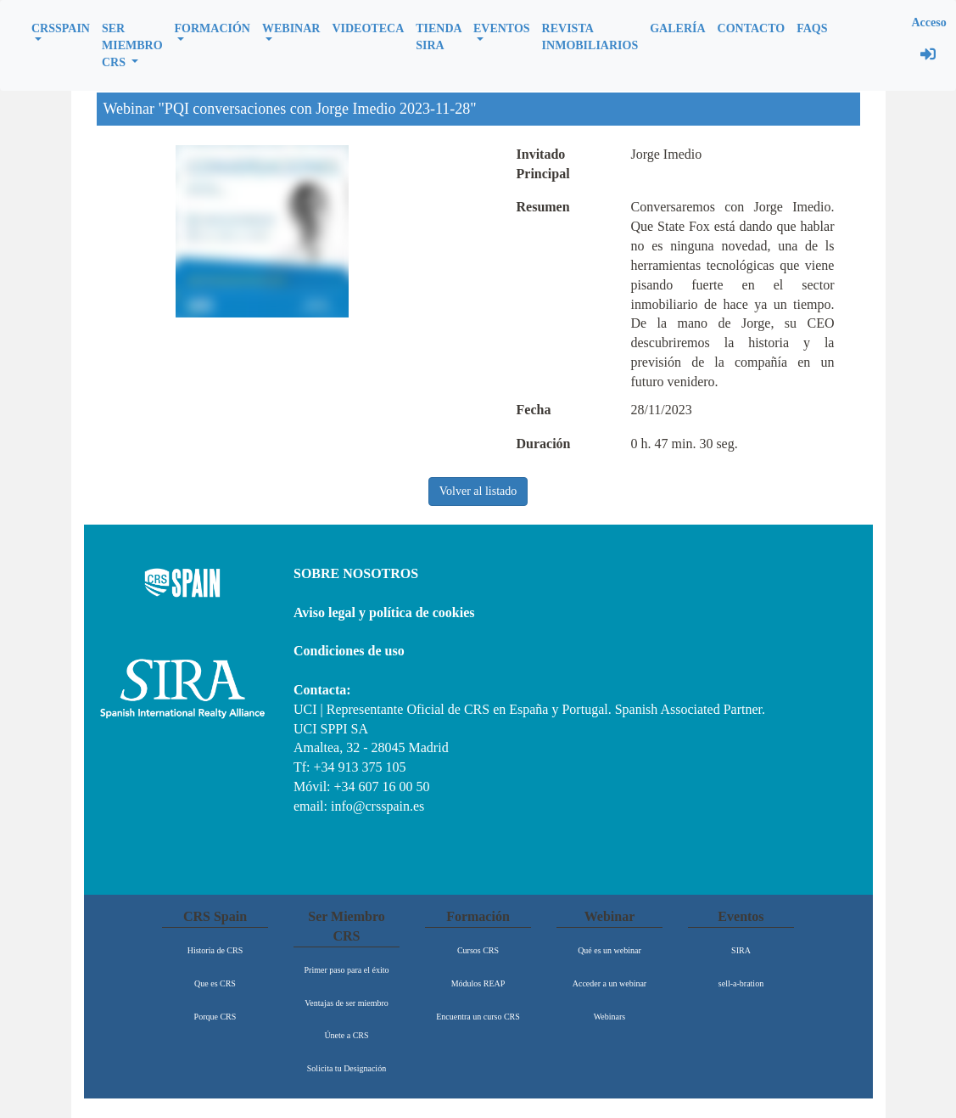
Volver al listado (478, 491)
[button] (60, 30)
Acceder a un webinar (609, 983)
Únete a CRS (346, 1035)
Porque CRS (215, 1016)
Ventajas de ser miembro (347, 1003)
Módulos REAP (478, 983)
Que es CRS (215, 983)
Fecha (534, 409)
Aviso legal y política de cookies (384, 612)
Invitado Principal (543, 164)
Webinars (610, 1016)
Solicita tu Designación (346, 1068)
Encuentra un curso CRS (478, 1016)
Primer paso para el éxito (347, 970)
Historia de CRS (215, 950)
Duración (544, 443)
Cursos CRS (478, 950)
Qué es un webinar (609, 950)
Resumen (543, 206)
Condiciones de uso (349, 650)
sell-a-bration (740, 983)
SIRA (741, 950)
